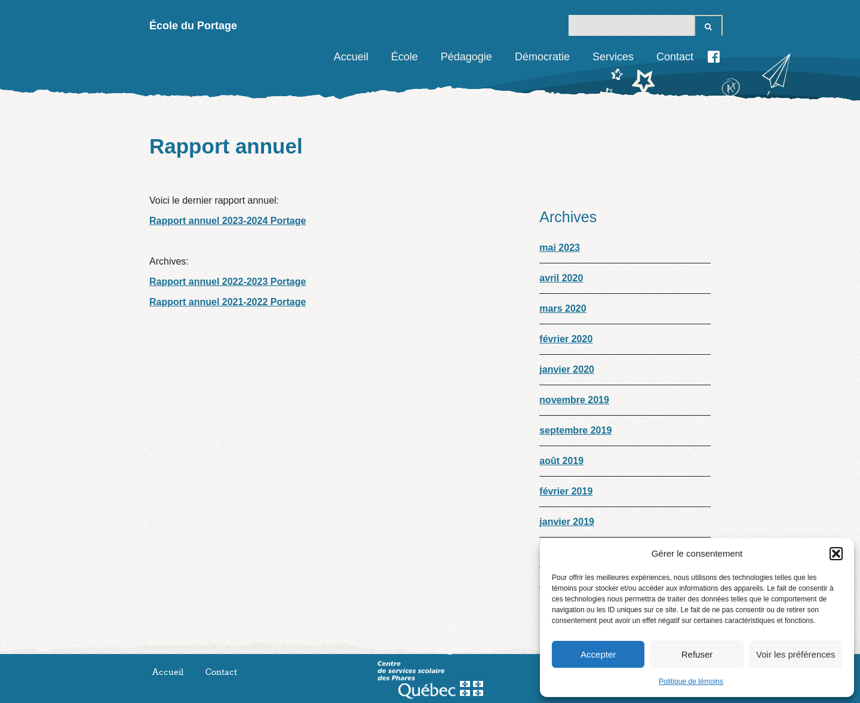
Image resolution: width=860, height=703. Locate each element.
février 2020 (565, 339)
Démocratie (542, 57)
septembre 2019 (575, 430)
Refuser (697, 654)
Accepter (598, 654)
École (404, 57)
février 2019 (565, 491)
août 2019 (561, 461)
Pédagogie (466, 57)
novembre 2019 (574, 400)
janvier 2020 (566, 369)
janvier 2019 (566, 522)
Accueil (351, 57)
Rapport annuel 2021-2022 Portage (227, 302)
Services (613, 57)
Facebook (714, 57)
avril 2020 (561, 278)
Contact (674, 57)
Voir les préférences (796, 654)
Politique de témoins (691, 681)
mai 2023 (559, 247)
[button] (836, 554)
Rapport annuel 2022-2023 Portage (227, 282)
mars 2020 (562, 308)
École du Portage (193, 26)
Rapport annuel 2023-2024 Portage (227, 221)
